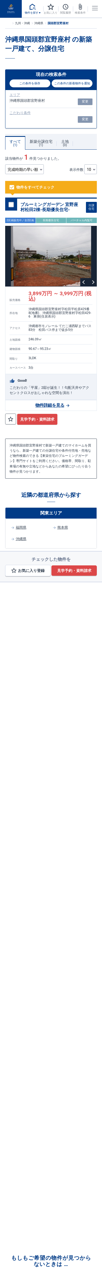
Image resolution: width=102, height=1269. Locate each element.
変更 (85, 101)
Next (92, 282)
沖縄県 (21, 539)
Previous (84, 282)
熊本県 (62, 527)
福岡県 (21, 527)
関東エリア (51, 513)
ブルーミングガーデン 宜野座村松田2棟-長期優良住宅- (49, 207)
